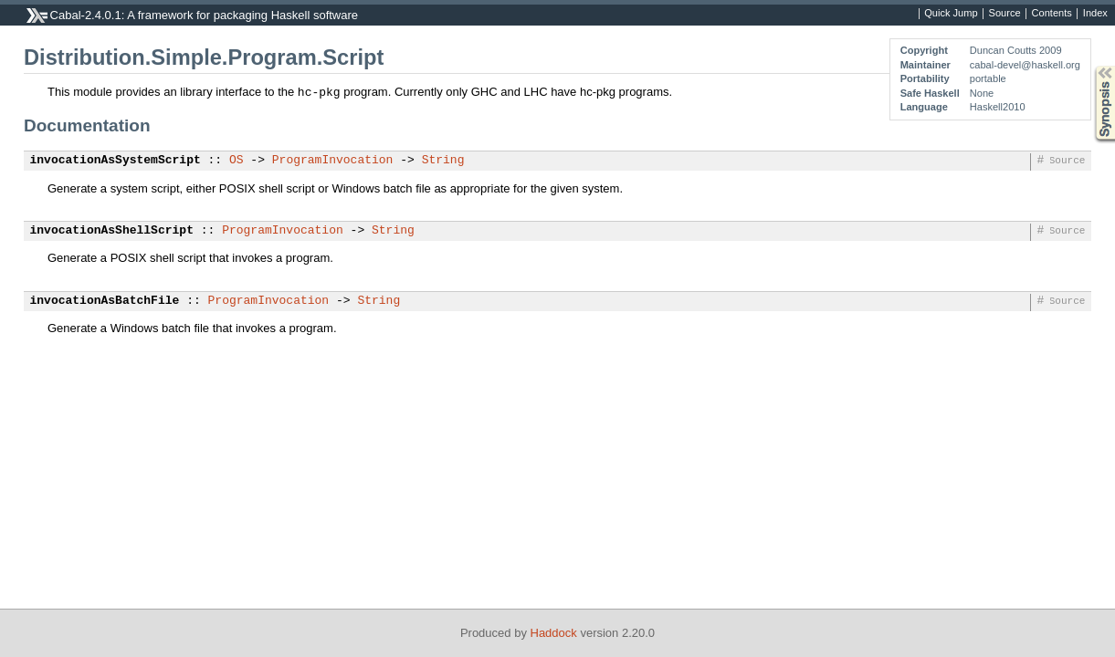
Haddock (554, 633)
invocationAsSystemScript (115, 160)
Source (1005, 13)
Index (1095, 13)
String (443, 160)
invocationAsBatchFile (105, 301)
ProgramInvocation (333, 160)
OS (236, 160)
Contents (1052, 13)
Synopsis (1090, 66)
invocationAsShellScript (112, 231)
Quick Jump (950, 13)
